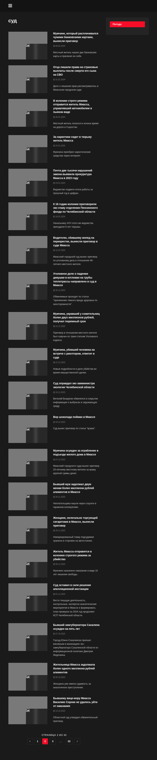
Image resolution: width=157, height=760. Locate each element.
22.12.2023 (59, 326)
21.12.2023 (59, 362)
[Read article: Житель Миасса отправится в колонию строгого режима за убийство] (27, 563)
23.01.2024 (59, 183)
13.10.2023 (59, 711)
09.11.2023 (59, 564)
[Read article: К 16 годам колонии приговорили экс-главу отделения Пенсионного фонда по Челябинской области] (27, 216)
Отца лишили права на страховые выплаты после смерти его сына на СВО (75, 71)
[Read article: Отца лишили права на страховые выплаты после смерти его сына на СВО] (27, 79)
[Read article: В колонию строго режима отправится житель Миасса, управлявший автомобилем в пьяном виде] (27, 113)
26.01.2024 (59, 117)
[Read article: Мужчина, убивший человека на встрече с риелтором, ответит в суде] (27, 362)
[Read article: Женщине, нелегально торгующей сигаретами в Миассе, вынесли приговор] (27, 530)
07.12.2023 (59, 460)
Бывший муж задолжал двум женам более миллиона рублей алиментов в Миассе (73, 488)
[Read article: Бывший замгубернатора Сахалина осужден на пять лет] (27, 637)
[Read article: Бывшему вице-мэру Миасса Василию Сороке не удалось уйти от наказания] (27, 710)
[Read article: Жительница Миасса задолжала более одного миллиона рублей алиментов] (27, 677)
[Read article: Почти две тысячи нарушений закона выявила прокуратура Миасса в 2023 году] (27, 183)
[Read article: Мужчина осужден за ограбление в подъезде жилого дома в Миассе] (27, 463)
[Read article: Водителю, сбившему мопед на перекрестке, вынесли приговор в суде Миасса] (27, 250)
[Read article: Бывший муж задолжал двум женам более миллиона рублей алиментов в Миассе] (27, 496)
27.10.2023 (59, 634)
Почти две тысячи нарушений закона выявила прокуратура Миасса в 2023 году (72, 174)
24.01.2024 (59, 146)
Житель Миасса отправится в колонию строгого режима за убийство (72, 555)
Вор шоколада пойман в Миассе (74, 416)
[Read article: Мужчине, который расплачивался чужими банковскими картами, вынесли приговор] (27, 45)
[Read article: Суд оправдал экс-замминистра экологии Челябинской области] (27, 395)
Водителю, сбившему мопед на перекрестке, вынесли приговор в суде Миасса (75, 241)
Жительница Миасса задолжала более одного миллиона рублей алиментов (74, 668)
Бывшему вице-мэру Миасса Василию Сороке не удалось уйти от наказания (75, 702)
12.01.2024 (59, 250)
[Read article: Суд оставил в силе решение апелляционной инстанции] (27, 597)
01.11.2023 (59, 594)
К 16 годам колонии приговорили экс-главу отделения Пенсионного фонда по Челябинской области (75, 208)
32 (69, 741)
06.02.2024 (59, 46)
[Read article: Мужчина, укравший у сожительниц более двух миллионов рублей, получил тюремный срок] (27, 326)
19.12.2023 (59, 392)
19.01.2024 (59, 217)
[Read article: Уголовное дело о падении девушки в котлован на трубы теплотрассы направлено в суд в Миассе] (27, 286)
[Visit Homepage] (81, 6)
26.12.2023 (59, 290)
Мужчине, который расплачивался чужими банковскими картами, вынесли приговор (75, 37)
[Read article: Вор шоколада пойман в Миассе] (27, 429)
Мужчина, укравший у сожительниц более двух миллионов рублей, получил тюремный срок (76, 317)
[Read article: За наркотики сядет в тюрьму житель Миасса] (27, 149)
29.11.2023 (59, 497)
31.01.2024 (59, 80)
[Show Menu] (10, 6)
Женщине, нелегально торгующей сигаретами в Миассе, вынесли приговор (75, 521)
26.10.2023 (59, 677)
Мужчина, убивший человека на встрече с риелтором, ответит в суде (74, 353)
